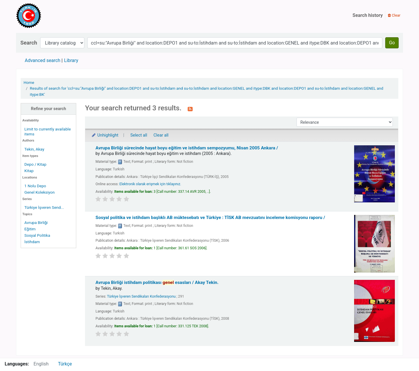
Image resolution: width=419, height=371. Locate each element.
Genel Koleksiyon (39, 192)
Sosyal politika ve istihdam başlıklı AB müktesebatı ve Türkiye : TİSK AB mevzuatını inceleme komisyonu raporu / (210, 217)
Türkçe (65, 364)
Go (392, 42)
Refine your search (48, 108)
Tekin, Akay (34, 149)
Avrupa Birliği (36, 222)
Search (28, 43)
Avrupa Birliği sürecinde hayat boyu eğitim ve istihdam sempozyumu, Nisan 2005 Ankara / (186, 148)
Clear (394, 15)
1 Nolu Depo (35, 185)
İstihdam (32, 241)
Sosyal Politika (37, 235)
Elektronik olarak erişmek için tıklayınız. (150, 184)
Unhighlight (104, 135)
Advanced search (42, 60)
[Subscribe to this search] (190, 108)
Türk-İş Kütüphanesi (45, 15)
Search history (368, 15)
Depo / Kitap (35, 164)
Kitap (29, 170)
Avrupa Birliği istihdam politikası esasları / (157, 282)
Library (71, 60)
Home (29, 82)
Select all (138, 135)
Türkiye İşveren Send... (44, 207)
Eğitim (29, 229)
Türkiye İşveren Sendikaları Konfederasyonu (141, 296)
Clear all (160, 135)
